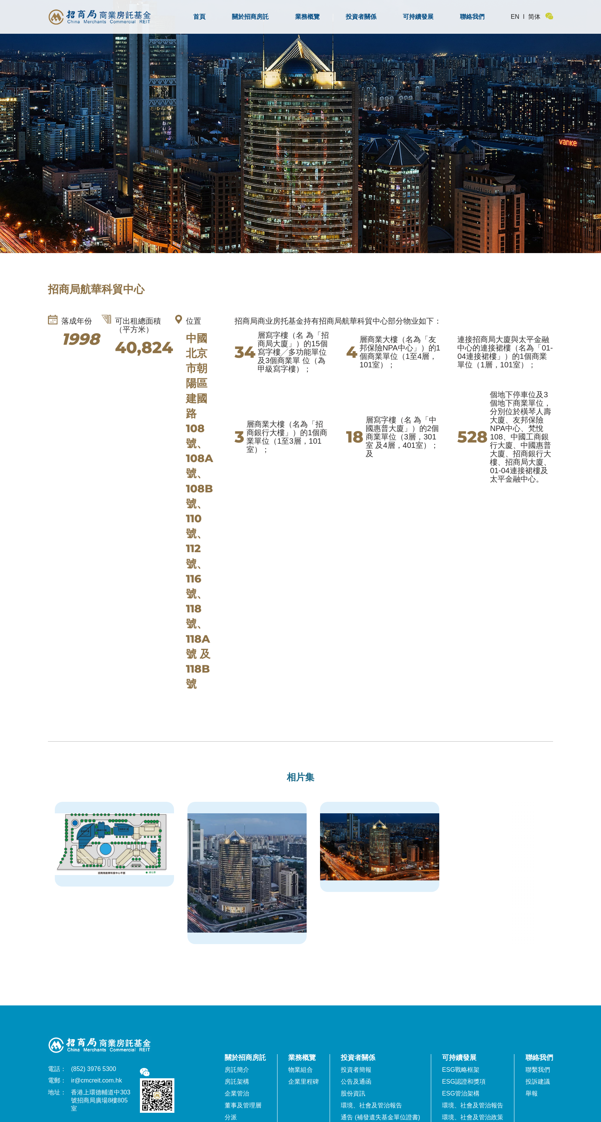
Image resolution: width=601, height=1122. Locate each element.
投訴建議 (537, 1081)
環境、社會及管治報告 (371, 1105)
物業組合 (300, 1069)
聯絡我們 (472, 16)
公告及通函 (356, 1081)
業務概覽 (307, 16)
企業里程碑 (303, 1081)
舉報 (531, 1093)
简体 (534, 16)
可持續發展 (418, 16)
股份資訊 (353, 1093)
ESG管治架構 (460, 1093)
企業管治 (237, 1093)
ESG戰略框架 (460, 1069)
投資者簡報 (356, 1069)
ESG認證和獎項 (464, 1081)
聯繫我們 (537, 1069)
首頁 (199, 16)
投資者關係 (361, 16)
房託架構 (237, 1081)
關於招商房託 (250, 16)
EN (515, 16)
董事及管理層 (243, 1105)
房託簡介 (237, 1069)
